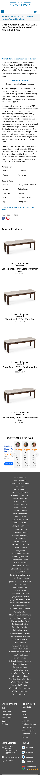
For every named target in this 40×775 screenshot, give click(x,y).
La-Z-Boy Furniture (20, 591)
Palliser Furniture (20, 630)
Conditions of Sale (29, 734)
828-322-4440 (9, 761)
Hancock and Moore (20, 560)
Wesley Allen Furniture (20, 682)
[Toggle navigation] (2, 11)
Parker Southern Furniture (20, 634)
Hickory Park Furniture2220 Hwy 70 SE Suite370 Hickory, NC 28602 (11, 750)
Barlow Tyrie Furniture (20, 496)
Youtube (29, 757)
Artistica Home (20, 489)
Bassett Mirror (20, 502)
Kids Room (6, 721)
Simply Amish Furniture (20, 264)
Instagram (30, 752)
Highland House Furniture (20, 569)
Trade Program (27, 84)
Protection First (28, 727)
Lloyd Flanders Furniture (20, 603)
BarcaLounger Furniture (20, 493)
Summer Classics (20, 664)
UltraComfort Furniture (20, 673)
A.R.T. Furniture (20, 477)
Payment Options (28, 730)
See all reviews (8, 463)
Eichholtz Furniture (20, 532)
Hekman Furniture (20, 563)
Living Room (6, 711)
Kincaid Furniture (20, 588)
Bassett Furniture (20, 499)
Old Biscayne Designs (20, 624)
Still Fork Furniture (20, 658)
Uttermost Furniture (20, 676)
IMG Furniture (19, 572)
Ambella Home (20, 480)
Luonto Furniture (20, 606)
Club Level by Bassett (20, 520)
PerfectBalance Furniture (20, 637)
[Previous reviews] (13, 454)
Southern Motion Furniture (20, 652)
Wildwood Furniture (20, 691)
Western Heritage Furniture (20, 688)
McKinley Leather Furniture (20, 615)
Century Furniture (20, 511)
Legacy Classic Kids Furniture (20, 600)
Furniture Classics (20, 548)
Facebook (30, 747)
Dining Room (7, 714)
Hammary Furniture (20, 557)
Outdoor (5, 724)
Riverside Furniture (20, 640)
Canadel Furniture (20, 505)
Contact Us (26, 721)
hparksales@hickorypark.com (14, 757)
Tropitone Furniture (20, 670)
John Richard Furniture (20, 578)
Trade (24, 714)
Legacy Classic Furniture (19, 597)
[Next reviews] (36, 454)
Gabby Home (20, 551)
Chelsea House (20, 517)
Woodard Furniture (20, 694)
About (24, 711)
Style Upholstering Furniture (20, 661)
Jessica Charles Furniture (20, 575)
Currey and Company (20, 526)
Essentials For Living (20, 536)
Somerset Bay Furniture (20, 649)
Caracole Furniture (20, 508)
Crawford (20, 265)
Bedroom (5, 708)
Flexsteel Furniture (20, 542)
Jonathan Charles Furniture (20, 582)
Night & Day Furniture (20, 621)
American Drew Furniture (20, 483)
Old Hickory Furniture (19, 627)
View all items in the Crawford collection (19, 59)
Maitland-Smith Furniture (20, 609)
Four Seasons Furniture (20, 545)
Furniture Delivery (20, 80)
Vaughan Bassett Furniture (20, 679)
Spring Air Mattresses (20, 655)
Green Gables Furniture (20, 554)
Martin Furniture (20, 612)
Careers (25, 717)
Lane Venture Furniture (20, 594)
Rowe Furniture (20, 643)
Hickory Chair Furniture (20, 566)
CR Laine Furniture (20, 523)
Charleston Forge (20, 514)
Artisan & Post (20, 486)
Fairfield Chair (20, 539)
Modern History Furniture (20, 618)
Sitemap (25, 737)
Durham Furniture (20, 529)
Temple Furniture (20, 667)
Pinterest (29, 762)
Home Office (7, 718)
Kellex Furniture (20, 585)
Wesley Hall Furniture (20, 685)
